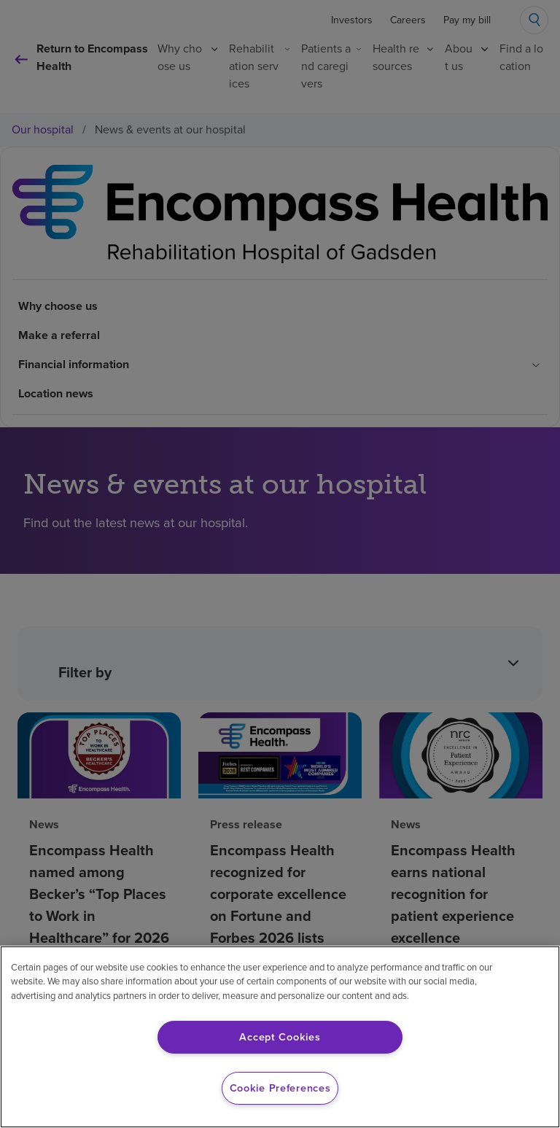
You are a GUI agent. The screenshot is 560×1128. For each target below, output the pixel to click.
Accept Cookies (279, 1037)
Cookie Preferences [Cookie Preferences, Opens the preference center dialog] (280, 1088)
